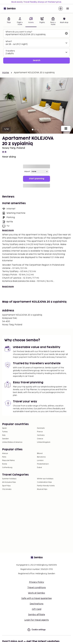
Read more (8, 230)
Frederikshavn (43, 464)
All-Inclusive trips (9, 482)
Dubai (39, 468)
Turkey (5, 432)
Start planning (36, 179)
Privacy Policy (36, 582)
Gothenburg (7, 468)
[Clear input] (66, 33)
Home (5, 72)
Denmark (41, 428)
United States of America (12, 442)
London (40, 460)
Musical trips (42, 489)
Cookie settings (36, 629)
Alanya (5, 453)
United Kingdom (43, 442)
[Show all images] (66, 128)
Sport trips (6, 486)
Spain (4, 428)
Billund (39, 453)
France (40, 432)
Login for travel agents (36, 620)
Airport (27, 171)
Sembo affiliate (36, 614)
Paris (4, 457)
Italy (4, 435)
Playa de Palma (8, 460)
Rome (4, 464)
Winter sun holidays (45, 479)
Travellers (10, 51)
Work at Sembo (36, 593)
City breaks (6, 489)
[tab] (8, 21)
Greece (40, 439)
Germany (41, 435)
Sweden (5, 439)
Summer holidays (9, 479)
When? (9, 41)
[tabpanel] (36, 46)
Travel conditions (36, 587)
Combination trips (44, 482)
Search (36, 60)
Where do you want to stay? (19, 32)
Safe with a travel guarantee (36, 598)
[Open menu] (67, 8)
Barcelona (41, 457)
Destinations (36, 604)
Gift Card (36, 609)
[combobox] (34, 34)
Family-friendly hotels (46, 486)
